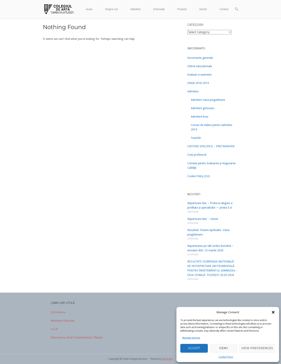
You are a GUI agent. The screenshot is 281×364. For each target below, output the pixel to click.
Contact (224, 9)
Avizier (203, 9)
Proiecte (182, 9)
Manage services (191, 337)
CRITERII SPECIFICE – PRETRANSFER (211, 146)
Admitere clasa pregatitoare (208, 99)
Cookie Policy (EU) (198, 176)
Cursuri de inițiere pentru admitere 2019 (211, 127)
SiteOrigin (167, 358)
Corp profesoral (196, 154)
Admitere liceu (199, 116)
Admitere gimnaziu (202, 108)
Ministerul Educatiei (62, 320)
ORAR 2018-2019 (198, 83)
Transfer (196, 137)
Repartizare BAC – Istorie (202, 218)
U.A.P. (54, 329)
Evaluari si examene (199, 74)
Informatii (159, 9)
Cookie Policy (226, 357)
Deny (223, 348)
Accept (194, 348)
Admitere (135, 9)
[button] (273, 312)
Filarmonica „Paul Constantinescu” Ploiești (76, 337)
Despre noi (111, 9)
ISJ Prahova (58, 312)
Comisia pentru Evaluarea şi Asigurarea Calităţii (211, 165)
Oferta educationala (199, 66)
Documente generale (200, 57)
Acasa (89, 9)
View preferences (257, 348)
